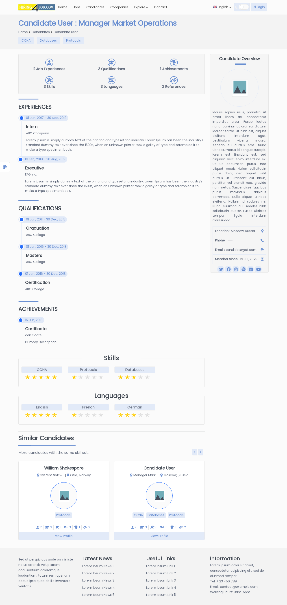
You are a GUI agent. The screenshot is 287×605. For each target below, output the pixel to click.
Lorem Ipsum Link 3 (161, 580)
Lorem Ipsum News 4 (98, 587)
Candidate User (66, 32)
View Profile (64, 536)
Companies (119, 7)
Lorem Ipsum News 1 (97, 566)
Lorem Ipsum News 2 (98, 573)
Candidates (95, 7)
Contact (160, 7)
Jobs (76, 7)
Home (62, 7)
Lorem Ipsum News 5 (98, 594)
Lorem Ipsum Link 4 (161, 587)
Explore (141, 7)
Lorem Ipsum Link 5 (161, 594)
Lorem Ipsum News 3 (98, 580)
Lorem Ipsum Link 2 (161, 573)
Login (259, 7)
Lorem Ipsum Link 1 (160, 566)
